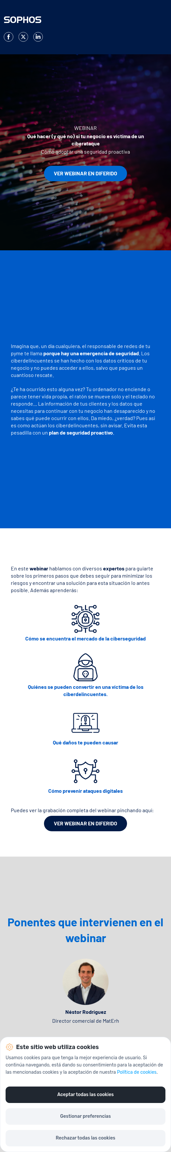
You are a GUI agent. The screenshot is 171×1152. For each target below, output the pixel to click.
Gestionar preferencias (85, 1116)
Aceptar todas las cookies (85, 1094)
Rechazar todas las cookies (85, 1138)
